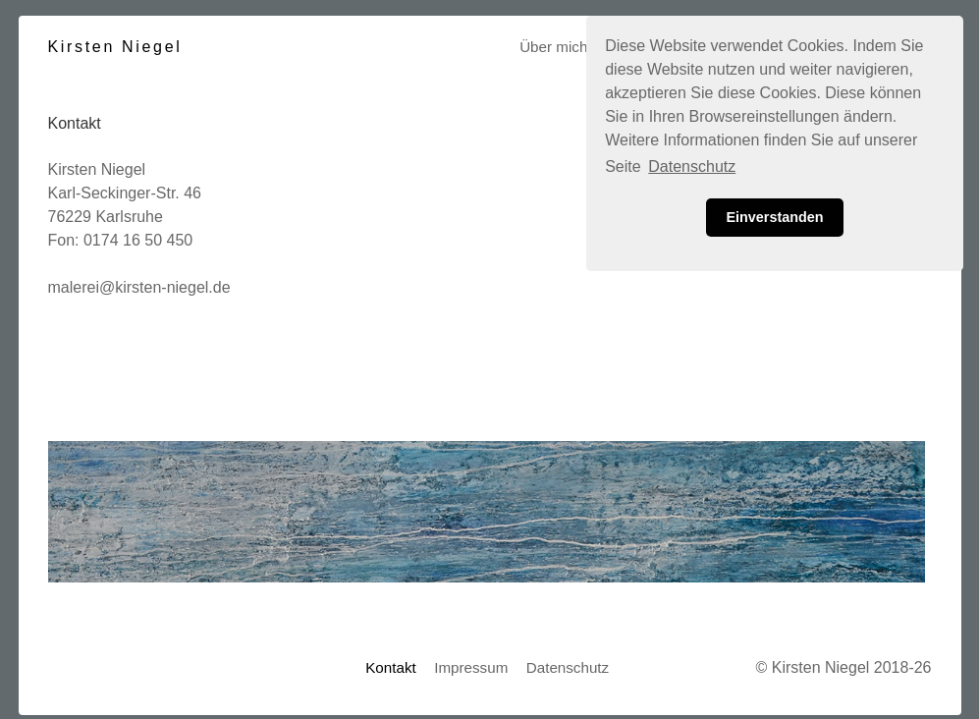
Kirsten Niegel (115, 46)
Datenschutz (567, 667)
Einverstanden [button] (774, 217)
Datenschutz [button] (691, 166)
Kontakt (390, 667)
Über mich (553, 46)
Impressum (471, 667)
